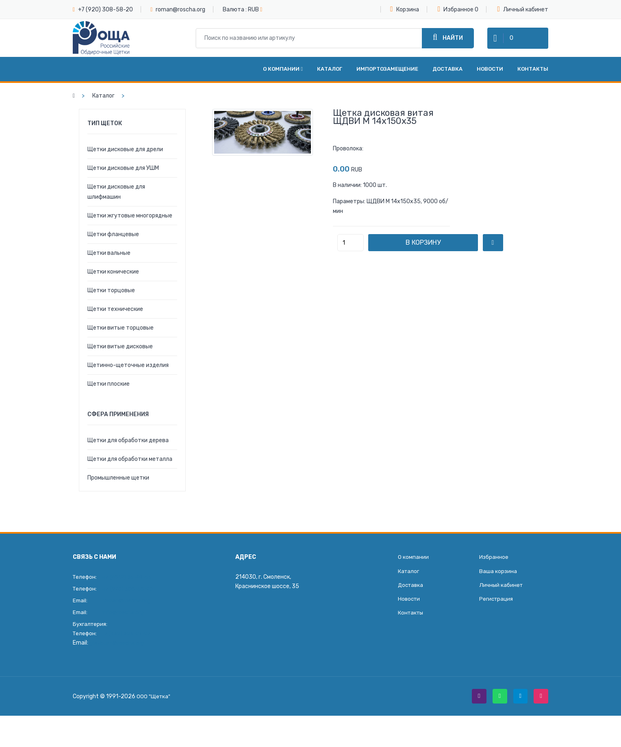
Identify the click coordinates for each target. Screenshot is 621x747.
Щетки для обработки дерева (128, 451)
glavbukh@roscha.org (117, 653)
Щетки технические (115, 320)
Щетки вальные (108, 264)
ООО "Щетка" (154, 708)
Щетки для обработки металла (129, 470)
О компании (283, 80)
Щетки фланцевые (113, 245)
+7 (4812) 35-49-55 (129, 587)
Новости (490, 80)
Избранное (456, 8)
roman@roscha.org (180, 9)
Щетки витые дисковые (120, 357)
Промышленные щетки (118, 488)
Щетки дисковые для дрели (125, 160)
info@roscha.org (123, 623)
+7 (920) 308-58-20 (105, 9)
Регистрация (497, 613)
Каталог (329, 80)
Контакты (532, 80)
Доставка (447, 80)
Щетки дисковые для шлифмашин (116, 202)
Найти (448, 43)
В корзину (430, 253)
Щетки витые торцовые (120, 338)
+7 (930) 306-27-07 (128, 644)
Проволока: (348, 159)
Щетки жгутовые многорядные (129, 226)
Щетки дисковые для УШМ (123, 179)
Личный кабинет (522, 9)
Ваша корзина (498, 583)
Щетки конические (113, 282)
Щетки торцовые (111, 301)
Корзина (404, 8)
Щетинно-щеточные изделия (128, 376)
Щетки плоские (108, 394)
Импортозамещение (387, 80)
